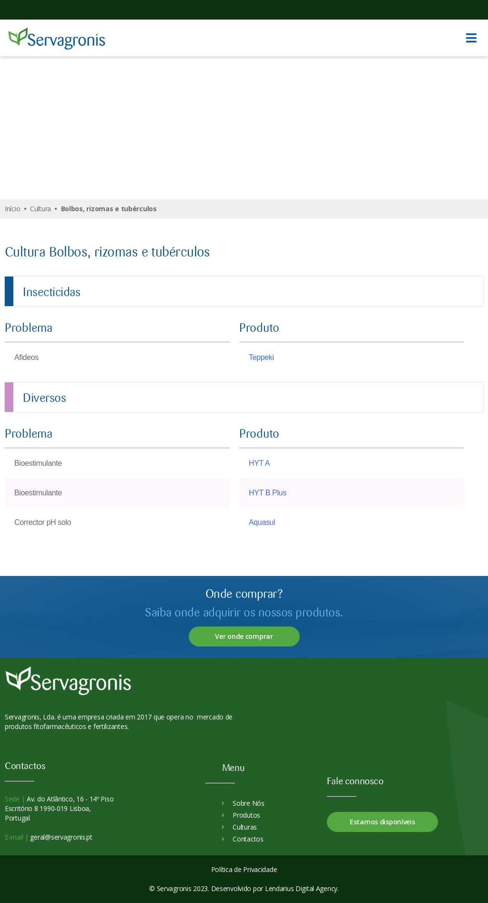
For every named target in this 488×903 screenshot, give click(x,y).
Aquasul (262, 522)
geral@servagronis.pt (60, 836)
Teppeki (261, 357)
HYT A (259, 463)
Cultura (40, 208)
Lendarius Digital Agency (301, 888)
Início (12, 208)
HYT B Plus (267, 493)
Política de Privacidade (244, 869)
